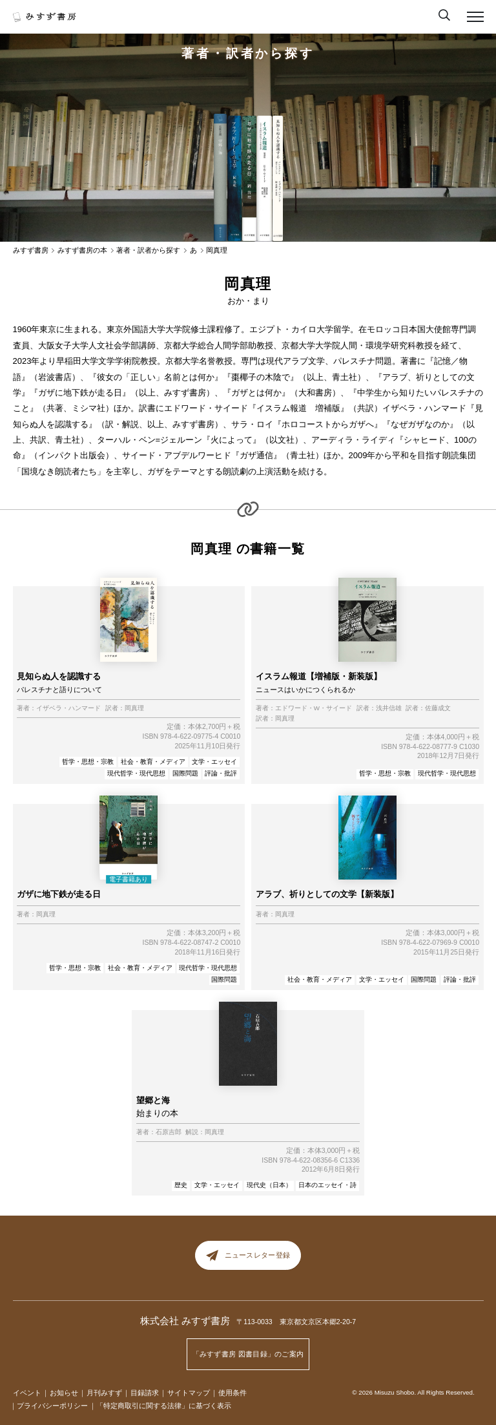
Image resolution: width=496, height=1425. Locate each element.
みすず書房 (30, 250)
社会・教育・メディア (153, 761)
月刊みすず (104, 1393)
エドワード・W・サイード (313, 708)
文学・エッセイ (214, 761)
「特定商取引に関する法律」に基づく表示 (163, 1405)
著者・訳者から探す (248, 53)
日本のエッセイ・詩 (327, 1184)
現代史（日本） (269, 1184)
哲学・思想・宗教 (88, 761)
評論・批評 (221, 773)
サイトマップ (188, 1393)
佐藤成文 (438, 708)
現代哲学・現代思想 (136, 773)
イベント (27, 1393)
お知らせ (64, 1393)
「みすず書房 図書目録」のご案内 (248, 1354)
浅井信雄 (389, 708)
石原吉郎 (168, 1132)
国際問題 (185, 773)
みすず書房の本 (82, 250)
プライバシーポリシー (52, 1405)
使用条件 (232, 1393)
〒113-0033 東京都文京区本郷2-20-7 (296, 1321)
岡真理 (134, 708)
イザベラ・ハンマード (68, 708)
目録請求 (144, 1393)
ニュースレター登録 (248, 1255)
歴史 (180, 1184)
